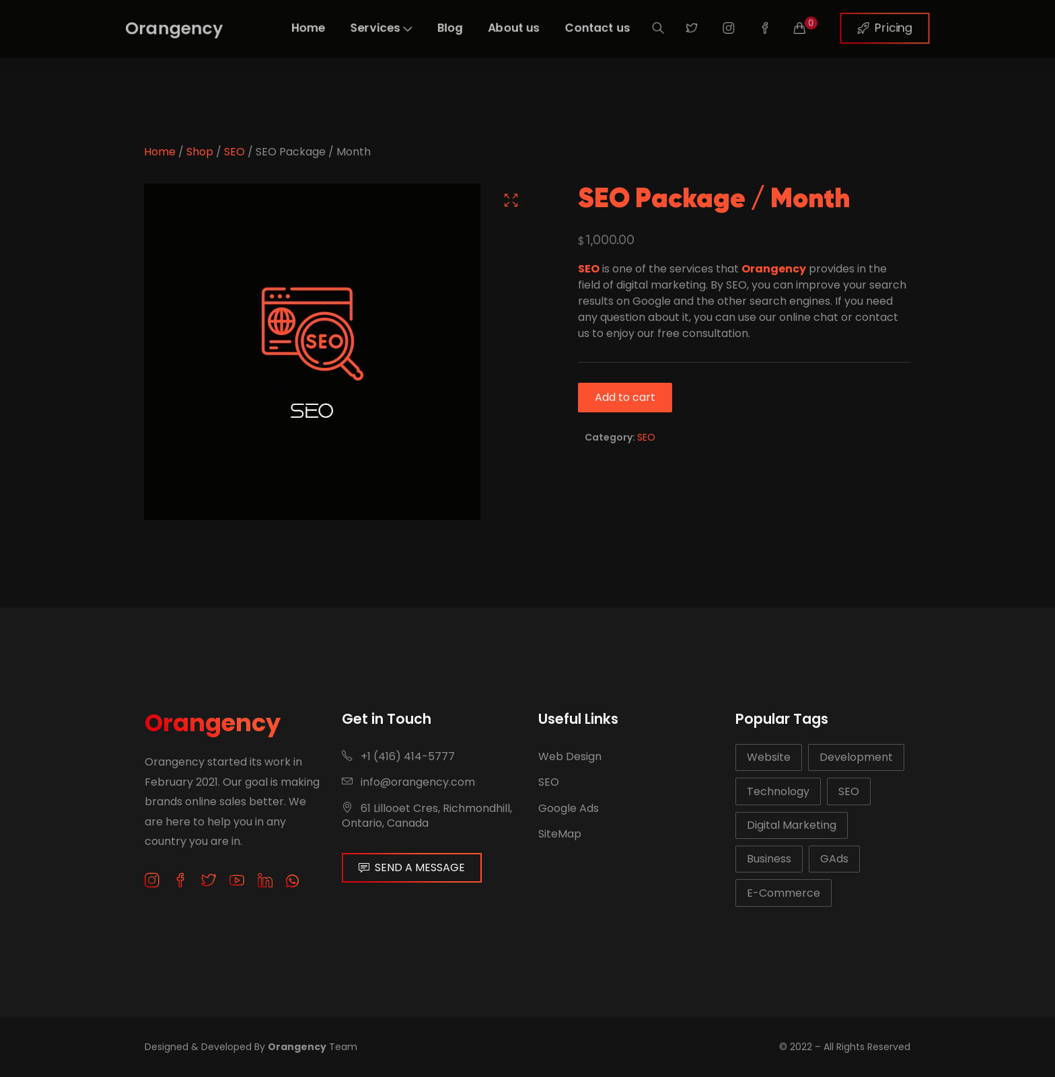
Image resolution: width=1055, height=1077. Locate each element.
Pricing (935, 28)
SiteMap (559, 834)
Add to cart (625, 397)
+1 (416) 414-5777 (398, 756)
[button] (511, 200)
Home (277, 28)
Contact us (607, 28)
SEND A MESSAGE (412, 867)
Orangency (213, 722)
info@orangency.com (408, 782)
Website (769, 757)
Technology (778, 791)
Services (361, 28)
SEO (234, 151)
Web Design (570, 756)
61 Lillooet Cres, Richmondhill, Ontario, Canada (427, 816)
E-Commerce (783, 893)
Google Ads (568, 808)
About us (511, 28)
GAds (834, 858)
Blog (439, 28)
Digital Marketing (791, 825)
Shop (199, 151)
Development (856, 757)
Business (769, 858)
